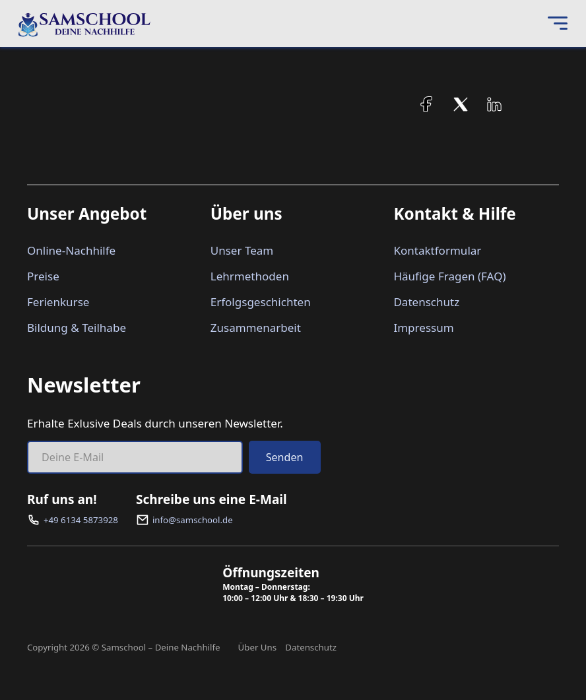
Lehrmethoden (250, 276)
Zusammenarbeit (256, 327)
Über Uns (257, 647)
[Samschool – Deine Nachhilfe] (84, 24)
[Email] (135, 457)
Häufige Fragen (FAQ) (449, 276)
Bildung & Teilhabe (76, 327)
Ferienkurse (58, 301)
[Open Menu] (558, 24)
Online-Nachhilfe (71, 250)
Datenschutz (426, 301)
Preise (43, 276)
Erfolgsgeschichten (261, 301)
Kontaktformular (437, 250)
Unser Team (242, 250)
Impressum (423, 327)
